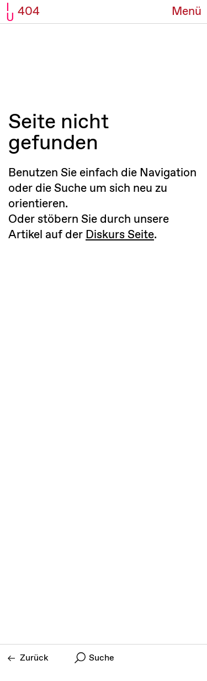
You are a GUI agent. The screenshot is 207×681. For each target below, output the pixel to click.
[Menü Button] (186, 12)
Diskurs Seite (120, 235)
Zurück (28, 658)
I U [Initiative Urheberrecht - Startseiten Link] (10, 12)
